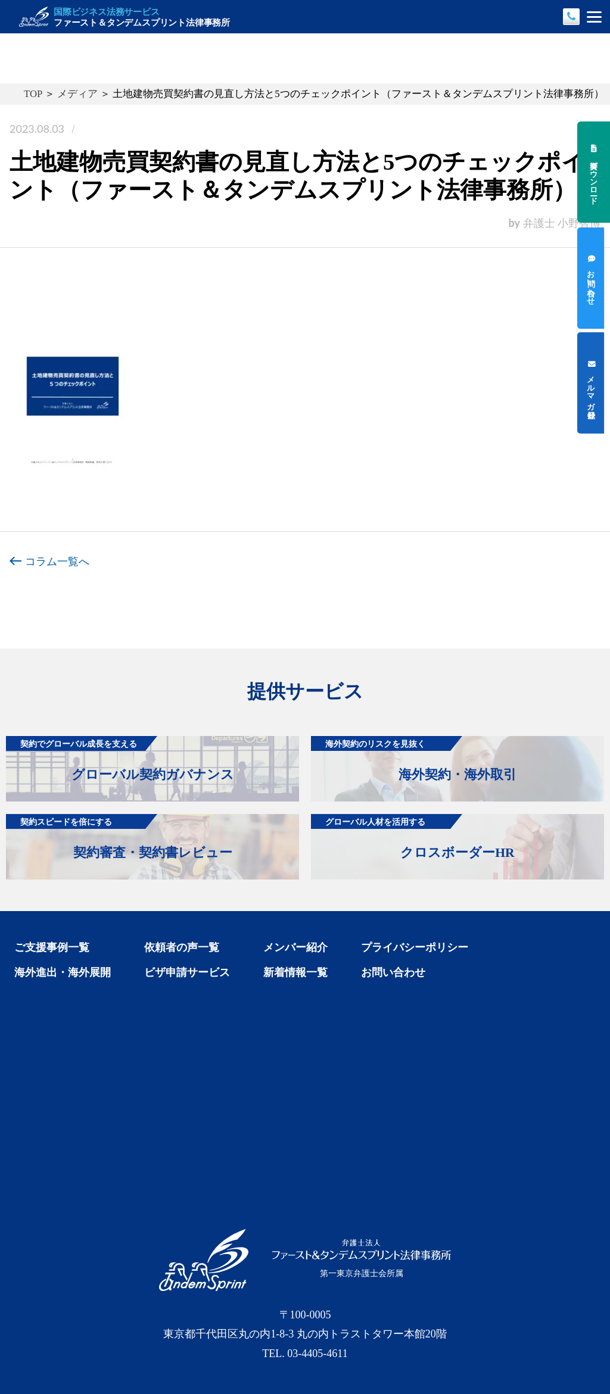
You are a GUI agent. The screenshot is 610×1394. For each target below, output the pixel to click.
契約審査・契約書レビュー (119, 837)
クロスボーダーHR (412, 837)
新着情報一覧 (295, 972)
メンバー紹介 (295, 947)
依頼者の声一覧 (181, 947)
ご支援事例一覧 (51, 947)
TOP (33, 93)
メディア (77, 93)
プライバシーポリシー (414, 947)
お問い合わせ (393, 972)
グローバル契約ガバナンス (120, 759)
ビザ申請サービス (187, 972)
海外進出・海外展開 (62, 972)
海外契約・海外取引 (413, 759)
